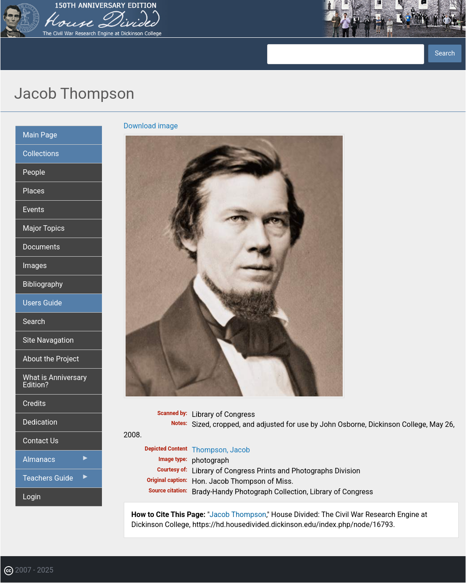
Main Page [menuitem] (40, 135)
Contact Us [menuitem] (41, 440)
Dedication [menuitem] (40, 422)
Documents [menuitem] (41, 247)
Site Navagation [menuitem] (48, 340)
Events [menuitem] (33, 209)
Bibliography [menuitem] (43, 284)
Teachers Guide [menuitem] (55, 480)
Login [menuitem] (32, 496)
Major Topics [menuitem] (44, 228)
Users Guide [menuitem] (42, 303)
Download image (151, 126)
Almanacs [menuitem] (55, 461)
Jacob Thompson (238, 514)
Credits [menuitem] (34, 403)
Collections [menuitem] (41, 153)
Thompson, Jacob (221, 450)
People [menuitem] (34, 172)
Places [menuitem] (34, 191)
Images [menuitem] (35, 265)
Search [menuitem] (34, 321)
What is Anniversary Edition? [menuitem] (55, 381)
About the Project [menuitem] (51, 359)
